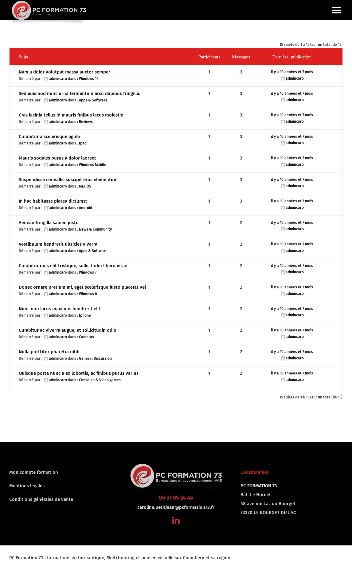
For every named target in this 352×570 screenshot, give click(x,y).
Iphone (85, 315)
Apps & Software (93, 100)
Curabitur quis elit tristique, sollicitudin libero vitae (73, 265)
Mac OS (85, 186)
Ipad (83, 143)
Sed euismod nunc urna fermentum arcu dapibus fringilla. (79, 93)
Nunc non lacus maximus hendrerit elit (59, 308)
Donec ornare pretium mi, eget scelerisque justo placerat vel (82, 287)
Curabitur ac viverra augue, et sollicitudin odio (67, 330)
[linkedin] (176, 520)
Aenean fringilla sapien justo (49, 222)
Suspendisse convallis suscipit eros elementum (68, 179)
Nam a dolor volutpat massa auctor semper (64, 72)
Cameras (86, 337)
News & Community (95, 229)
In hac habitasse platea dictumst (53, 201)
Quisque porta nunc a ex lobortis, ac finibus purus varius (79, 373)
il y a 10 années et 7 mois (292, 72)
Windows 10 (89, 79)
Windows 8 (88, 294)
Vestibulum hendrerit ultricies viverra (58, 244)
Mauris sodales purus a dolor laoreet (57, 158)
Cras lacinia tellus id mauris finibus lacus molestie (71, 115)
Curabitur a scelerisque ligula (49, 136)
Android (85, 208)
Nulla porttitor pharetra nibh (49, 351)
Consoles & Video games (100, 380)
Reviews (86, 122)
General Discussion (95, 358)
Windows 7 (87, 272)
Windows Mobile (92, 165)
